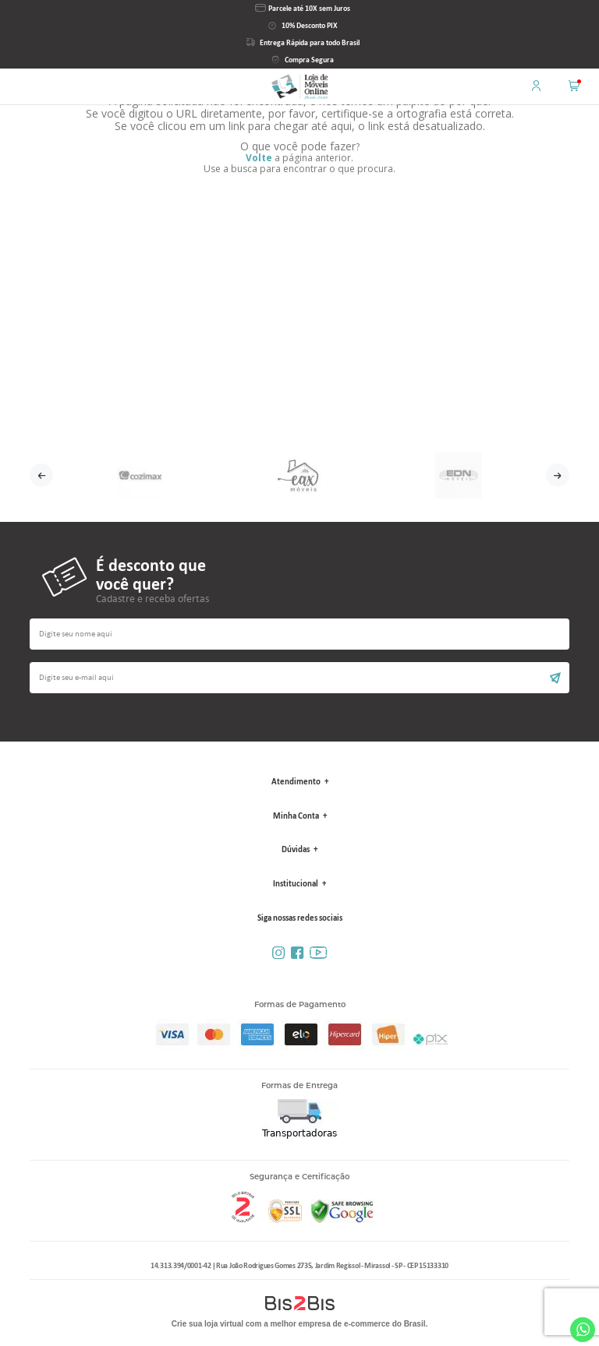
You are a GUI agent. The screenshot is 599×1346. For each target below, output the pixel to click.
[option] (140, 475)
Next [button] (557, 475)
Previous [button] (41, 475)
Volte (259, 157)
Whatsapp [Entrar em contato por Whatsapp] (582, 1329)
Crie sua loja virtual (207, 1324)
